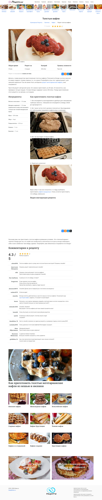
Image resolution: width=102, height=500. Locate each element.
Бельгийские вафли (60, 406)
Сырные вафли (14, 426)
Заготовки (57, 2)
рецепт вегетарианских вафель (52, 82)
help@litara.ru (12, 490)
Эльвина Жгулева (26, 73)
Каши (69, 2)
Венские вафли (14, 406)
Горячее (43, 2)
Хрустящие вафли (59, 446)
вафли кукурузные (45, 192)
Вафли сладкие (36, 446)
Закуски (64, 2)
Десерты (50, 2)
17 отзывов (47, 26)
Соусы (87, 2)
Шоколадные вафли (38, 406)
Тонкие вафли (57, 426)
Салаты (81, 2)
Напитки (75, 2)
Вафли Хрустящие (37, 426)
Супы (92, 2)
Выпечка (37, 2)
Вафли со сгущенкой (16, 446)
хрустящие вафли (24, 297)
